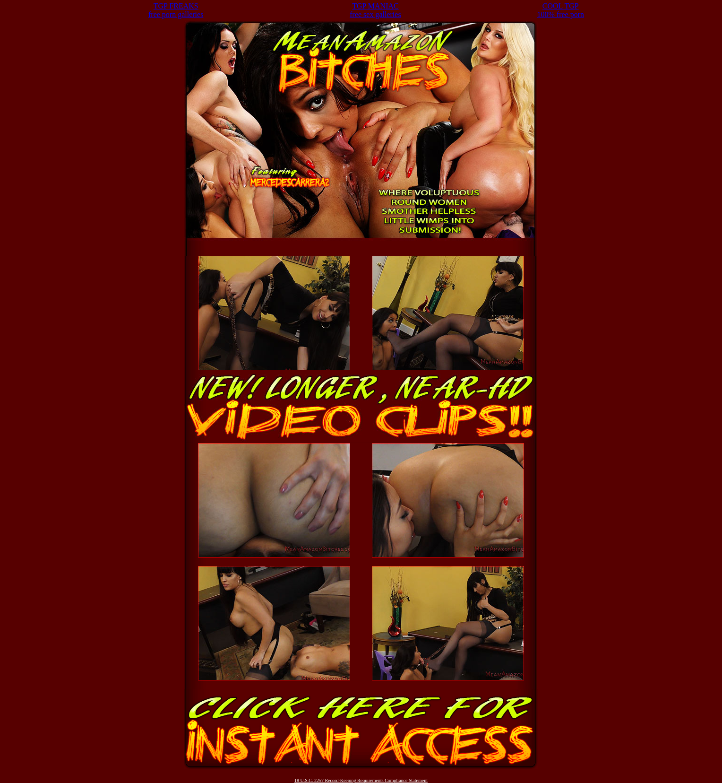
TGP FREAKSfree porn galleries (175, 10)
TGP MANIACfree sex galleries (375, 10)
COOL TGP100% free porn (560, 10)
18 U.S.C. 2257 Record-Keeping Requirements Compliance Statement (361, 780)
